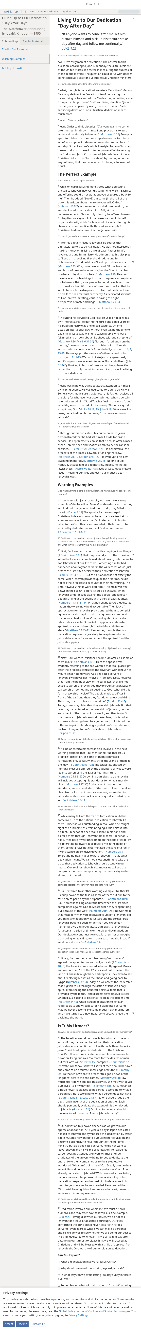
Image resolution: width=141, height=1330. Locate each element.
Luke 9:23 (64, 1217)
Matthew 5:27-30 (77, 784)
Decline (22, 1324)
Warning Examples (13, 59)
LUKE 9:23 (69, 48)
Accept (9, 1324)
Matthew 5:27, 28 (95, 461)
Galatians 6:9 (93, 942)
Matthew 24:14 (109, 1078)
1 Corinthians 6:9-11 (72, 800)
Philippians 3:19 (67, 733)
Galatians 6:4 (81, 1109)
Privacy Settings (78, 1315)
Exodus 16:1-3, (67, 575)
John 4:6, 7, (125, 349)
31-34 (83, 602)
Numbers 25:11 (115, 851)
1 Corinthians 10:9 (115, 899)
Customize (38, 1324)
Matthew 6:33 (67, 266)
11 (85, 532)
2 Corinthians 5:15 (120, 1062)
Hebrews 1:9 (83, 468)
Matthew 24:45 (68, 1002)
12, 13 (80, 575)
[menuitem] (5, 4)
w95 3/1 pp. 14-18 (13, 11)
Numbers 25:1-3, (69, 776)
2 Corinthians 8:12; (70, 1097)
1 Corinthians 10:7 (83, 662)
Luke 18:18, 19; (90, 409)
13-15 (61, 353)
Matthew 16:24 (110, 134)
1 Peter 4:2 (88, 1062)
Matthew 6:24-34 (109, 302)
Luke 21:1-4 (89, 1097)
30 (114, 409)
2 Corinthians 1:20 (87, 457)
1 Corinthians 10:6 (70, 555)
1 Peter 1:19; (78, 449)
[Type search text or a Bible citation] (107, 4)
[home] (5, 4)
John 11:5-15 (73, 357)
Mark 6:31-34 (84, 341)
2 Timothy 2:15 (102, 1086)
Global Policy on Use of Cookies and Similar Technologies (94, 1311)
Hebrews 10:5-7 (68, 206)
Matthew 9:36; (67, 341)
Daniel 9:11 (75, 512)
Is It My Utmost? (12, 68)
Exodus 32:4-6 (116, 701)
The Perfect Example (15, 49)
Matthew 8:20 (107, 274)
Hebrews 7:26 (94, 449)
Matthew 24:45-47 (78, 630)
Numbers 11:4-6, (69, 602)
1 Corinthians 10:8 (82, 764)
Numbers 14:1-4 (77, 982)
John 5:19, (105, 409)
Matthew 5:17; (67, 457)
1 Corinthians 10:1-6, (70, 532)
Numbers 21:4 (98, 911)
